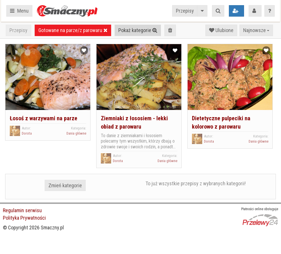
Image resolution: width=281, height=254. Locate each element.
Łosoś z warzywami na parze (43, 118)
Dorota (27, 133)
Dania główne (76, 133)
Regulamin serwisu (22, 210)
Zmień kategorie (65, 185)
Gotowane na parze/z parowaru (72, 30)
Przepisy (185, 11)
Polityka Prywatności (24, 218)
